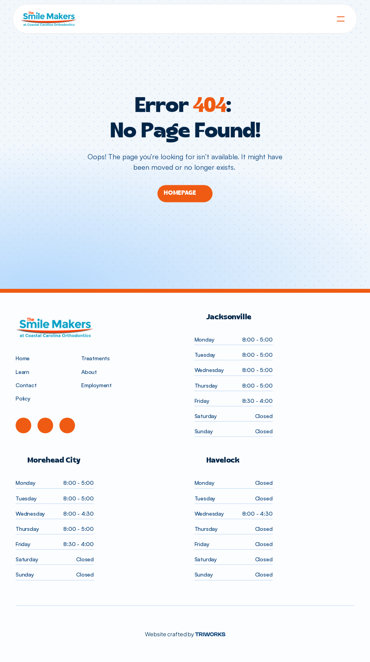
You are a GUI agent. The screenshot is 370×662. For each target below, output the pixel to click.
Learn (22, 371)
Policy (23, 398)
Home (23, 358)
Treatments (95, 358)
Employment (96, 385)
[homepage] (184, 18)
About (89, 371)
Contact (26, 385)
